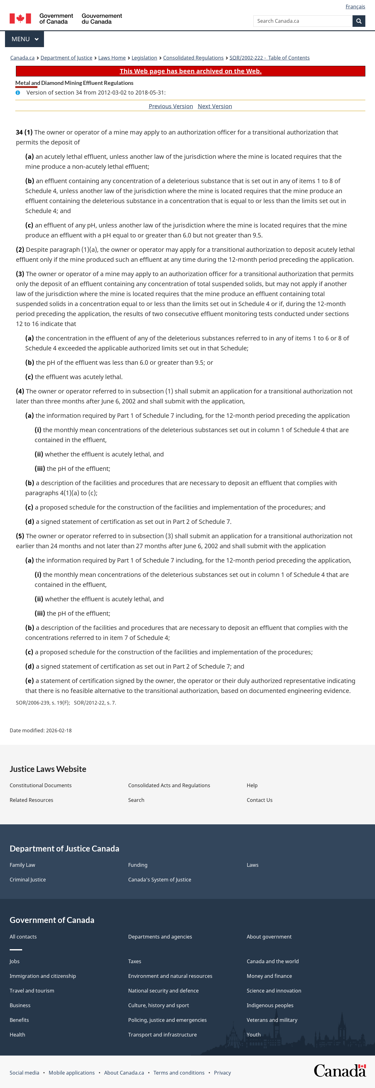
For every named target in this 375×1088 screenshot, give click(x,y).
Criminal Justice (28, 879)
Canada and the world (273, 961)
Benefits (19, 1020)
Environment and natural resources (170, 976)
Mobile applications (72, 1072)
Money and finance (269, 976)
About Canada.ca (124, 1072)
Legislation (144, 57)
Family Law (22, 864)
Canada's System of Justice (159, 879)
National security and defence (163, 990)
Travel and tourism (32, 990)
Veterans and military (272, 1020)
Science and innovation (274, 990)
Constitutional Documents (41, 785)
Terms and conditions (179, 1072)
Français (355, 6)
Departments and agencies (160, 936)
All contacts (23, 936)
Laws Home (112, 57)
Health (17, 1034)
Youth (254, 1034)
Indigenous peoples (270, 1005)
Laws (253, 864)
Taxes (134, 961)
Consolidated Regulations (193, 57)
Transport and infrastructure (162, 1034)
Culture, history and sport (158, 1005)
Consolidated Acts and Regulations (169, 785)
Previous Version (171, 106)
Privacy (222, 1072)
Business (20, 1005)
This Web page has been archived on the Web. (191, 71)
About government (269, 936)
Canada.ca (22, 57)
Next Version (215, 106)
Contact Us (260, 800)
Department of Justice (66, 57)
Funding (138, 864)
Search (136, 800)
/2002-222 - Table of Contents (270, 57)
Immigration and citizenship (43, 976)
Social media (24, 1072)
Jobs (15, 961)
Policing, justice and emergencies (167, 1020)
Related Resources (31, 800)
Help (252, 785)
